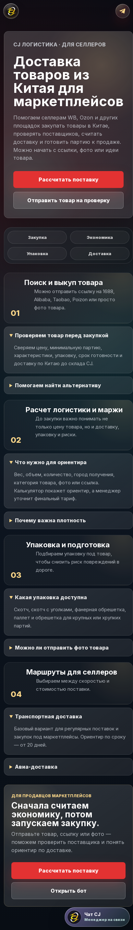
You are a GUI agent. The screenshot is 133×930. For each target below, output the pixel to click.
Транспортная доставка (48, 716)
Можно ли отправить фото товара (62, 647)
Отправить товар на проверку (68, 200)
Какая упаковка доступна (51, 597)
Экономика (100, 237)
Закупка (37, 237)
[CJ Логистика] (11, 11)
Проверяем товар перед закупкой (61, 335)
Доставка (99, 253)
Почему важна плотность (50, 520)
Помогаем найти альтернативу (58, 385)
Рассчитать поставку (69, 179)
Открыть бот (69, 890)
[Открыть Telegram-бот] (122, 11)
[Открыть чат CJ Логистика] (97, 917)
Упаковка (37, 253)
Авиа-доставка (36, 766)
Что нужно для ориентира (51, 462)
